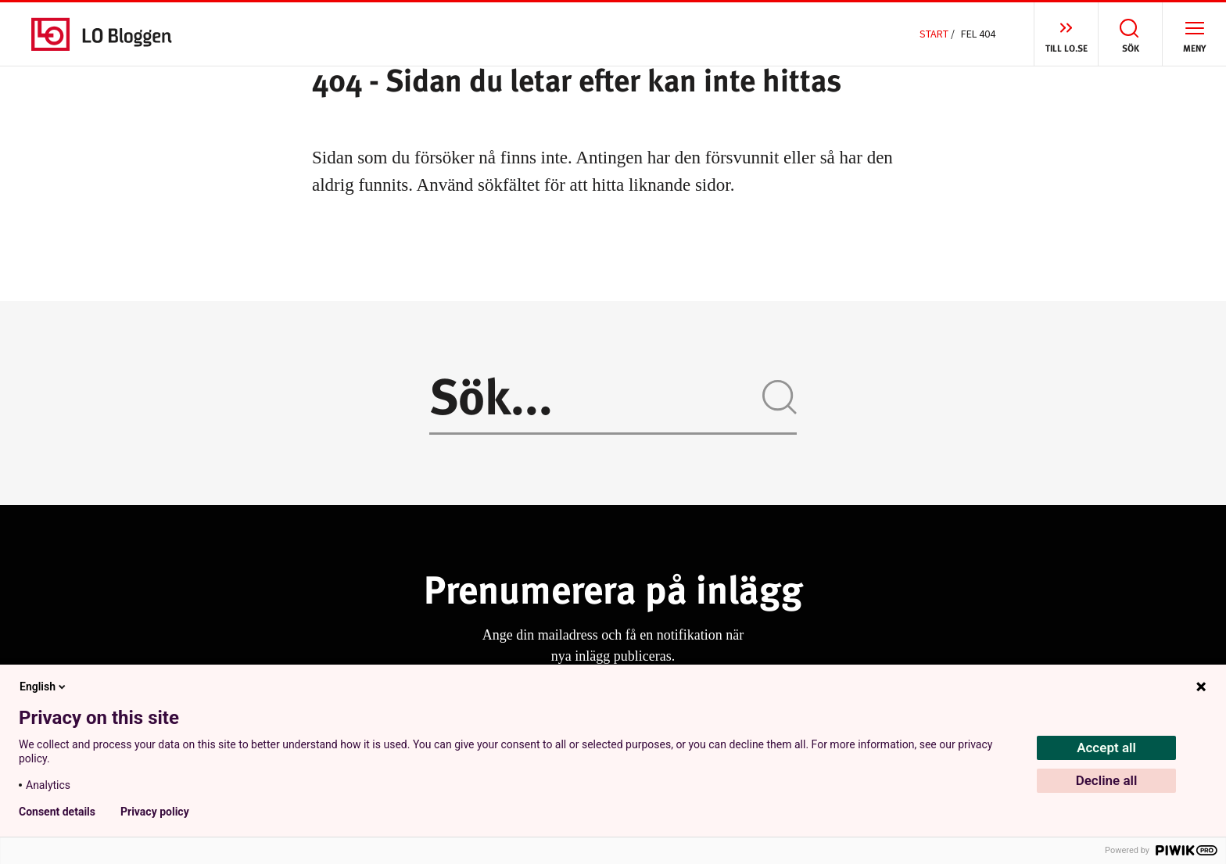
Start (934, 34)
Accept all (1106, 747)
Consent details (57, 811)
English (44, 686)
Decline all (1107, 780)
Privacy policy (154, 811)
